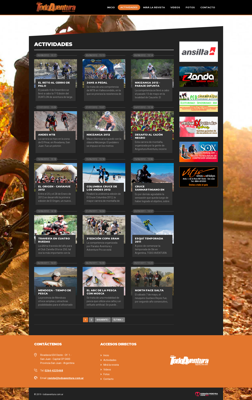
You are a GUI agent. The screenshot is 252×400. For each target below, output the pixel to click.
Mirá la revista (154, 7)
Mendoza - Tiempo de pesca (54, 292)
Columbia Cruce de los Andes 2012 (102, 188)
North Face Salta (149, 290)
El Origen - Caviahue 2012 (54, 188)
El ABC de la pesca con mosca (101, 292)
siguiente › (102, 320)
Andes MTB (46, 134)
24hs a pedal (97, 82)
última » (118, 320)
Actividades (129, 7)
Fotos (190, 7)
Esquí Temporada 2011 (149, 240)
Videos (175, 7)
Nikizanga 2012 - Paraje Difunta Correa (147, 86)
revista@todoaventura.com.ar (65, 378)
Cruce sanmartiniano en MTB (149, 189)
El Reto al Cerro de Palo (54, 84)
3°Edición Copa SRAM (103, 238)
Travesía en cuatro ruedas (54, 240)
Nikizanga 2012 (98, 134)
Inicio (111, 7)
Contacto (207, 7)
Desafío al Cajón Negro (149, 136)
